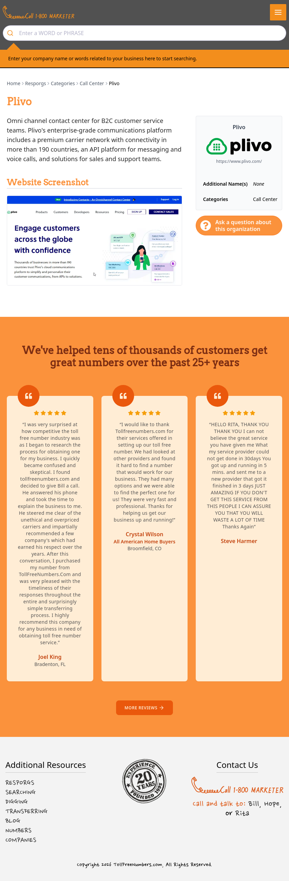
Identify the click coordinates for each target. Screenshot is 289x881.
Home (13, 83)
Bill (253, 803)
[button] (278, 12)
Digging (16, 802)
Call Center (92, 83)
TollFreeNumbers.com (137, 865)
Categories (63, 83)
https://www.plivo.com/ (239, 161)
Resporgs (35, 83)
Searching (20, 792)
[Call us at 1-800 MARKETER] (38, 12)
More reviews (144, 708)
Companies (20, 840)
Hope (271, 803)
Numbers (18, 830)
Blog (12, 821)
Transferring (26, 811)
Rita (242, 813)
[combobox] (144, 33)
